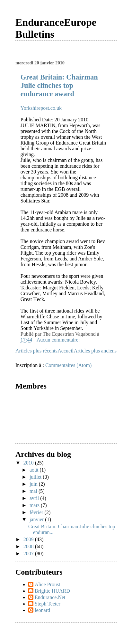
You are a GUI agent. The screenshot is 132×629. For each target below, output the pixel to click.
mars (35, 505)
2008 (29, 546)
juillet (36, 477)
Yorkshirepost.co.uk (41, 108)
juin (34, 484)
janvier (37, 519)
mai (34, 491)
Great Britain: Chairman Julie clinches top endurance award (59, 85)
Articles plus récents (36, 350)
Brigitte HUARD (52, 591)
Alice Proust (47, 584)
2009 (29, 539)
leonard (42, 610)
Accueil (65, 350)
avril (35, 498)
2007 (29, 553)
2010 (29, 462)
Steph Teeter (47, 603)
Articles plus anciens (95, 350)
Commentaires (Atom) (68, 365)
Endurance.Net (50, 597)
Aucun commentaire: (59, 340)
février (37, 512)
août (35, 470)
